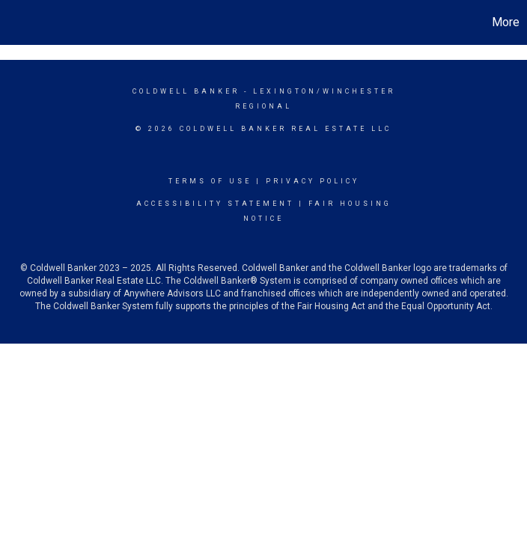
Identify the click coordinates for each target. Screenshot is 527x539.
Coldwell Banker (186, 91)
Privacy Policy (312, 181)
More (506, 22)
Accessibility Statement (215, 203)
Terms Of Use (210, 181)
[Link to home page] (19, 22)
